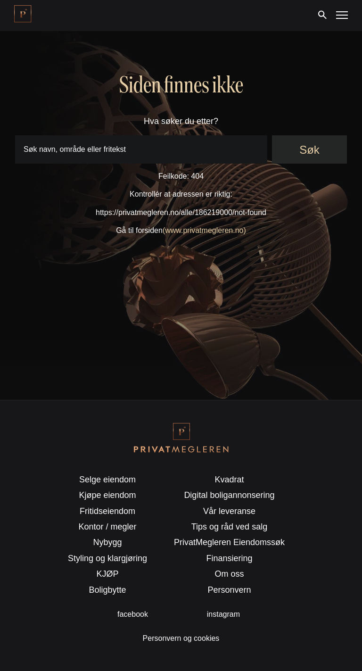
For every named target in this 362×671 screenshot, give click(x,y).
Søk (309, 149)
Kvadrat (229, 479)
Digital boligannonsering (229, 495)
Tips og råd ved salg (229, 526)
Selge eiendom (107, 479)
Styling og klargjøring (107, 558)
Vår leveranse (229, 511)
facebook (132, 614)
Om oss (229, 574)
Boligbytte (107, 590)
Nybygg (107, 542)
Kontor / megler (108, 526)
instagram (223, 614)
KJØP (108, 574)
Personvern (229, 590)
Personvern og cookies (181, 638)
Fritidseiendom (107, 511)
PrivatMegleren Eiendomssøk (229, 542)
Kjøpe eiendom (107, 495)
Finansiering (229, 558)
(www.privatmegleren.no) (204, 230)
